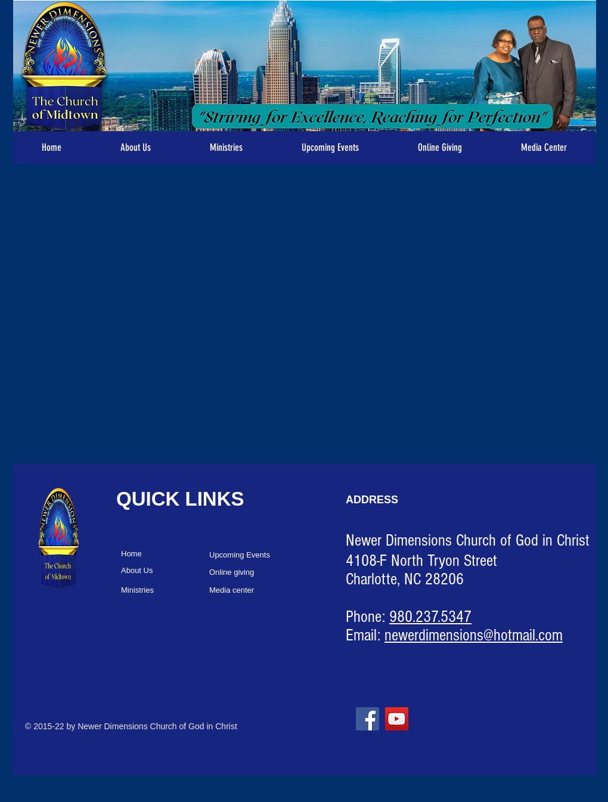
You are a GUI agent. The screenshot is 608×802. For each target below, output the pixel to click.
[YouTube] (396, 718)
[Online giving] (251, 573)
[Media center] (251, 590)
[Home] (163, 554)
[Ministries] (163, 590)
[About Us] (163, 571)
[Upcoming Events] (251, 555)
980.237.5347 (430, 617)
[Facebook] (367, 718)
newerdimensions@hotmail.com (473, 635)
